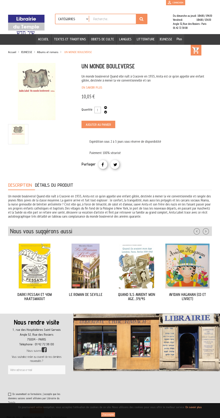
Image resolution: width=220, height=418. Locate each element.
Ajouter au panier (98, 125)
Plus (178, 39)
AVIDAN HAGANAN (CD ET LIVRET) (187, 296)
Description (20, 185)
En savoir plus (92, 87)
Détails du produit (54, 185)
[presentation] (47, 384)
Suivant (208, 230)
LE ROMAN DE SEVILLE (85, 294)
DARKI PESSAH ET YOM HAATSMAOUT (34, 296)
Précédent (200, 230)
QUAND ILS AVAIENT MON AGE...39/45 (136, 296)
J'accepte (108, 414)
